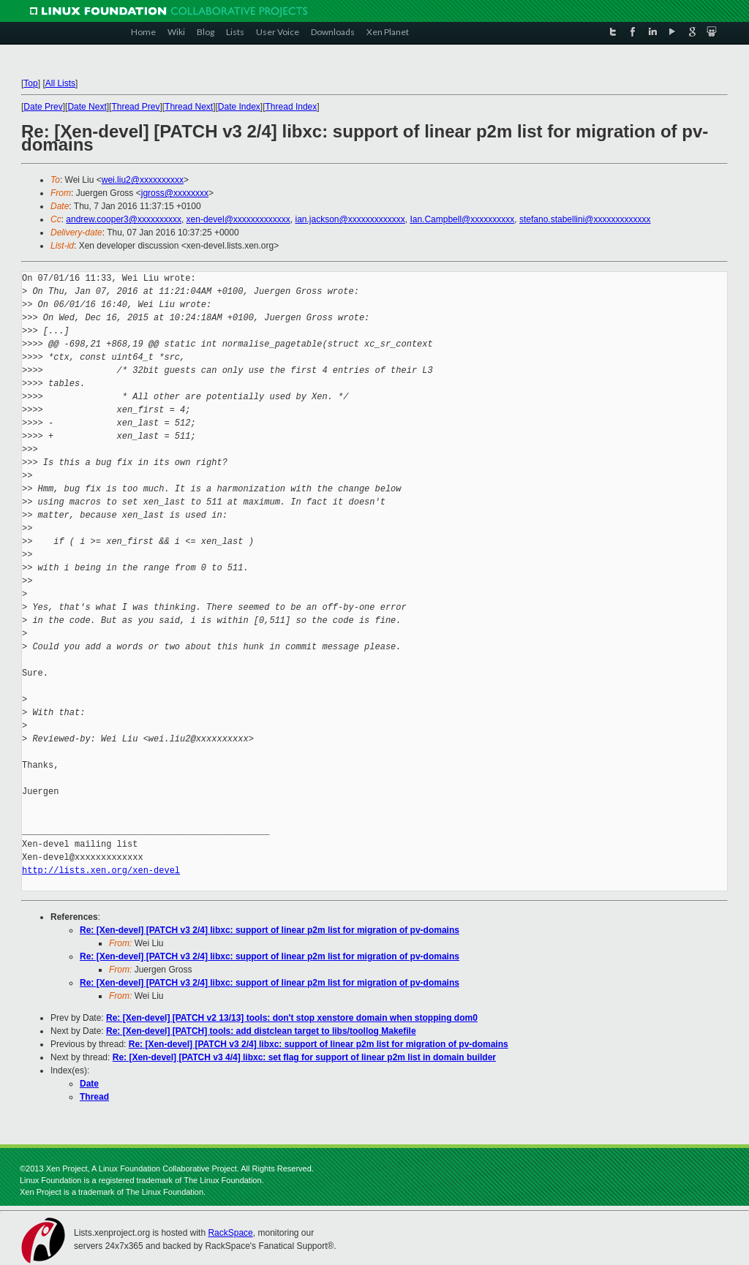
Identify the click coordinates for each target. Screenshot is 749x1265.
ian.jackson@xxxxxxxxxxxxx (349, 219)
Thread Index (291, 107)
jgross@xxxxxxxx (174, 193)
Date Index (239, 107)
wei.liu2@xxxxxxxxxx (143, 180)
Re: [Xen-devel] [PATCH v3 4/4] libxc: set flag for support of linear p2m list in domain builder (304, 1057)
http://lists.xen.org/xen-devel (101, 870)
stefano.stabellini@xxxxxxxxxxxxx (585, 219)
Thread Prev (135, 107)
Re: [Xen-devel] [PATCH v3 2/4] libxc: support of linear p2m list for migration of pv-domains (269, 930)
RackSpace (230, 1233)
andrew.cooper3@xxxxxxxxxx (123, 219)
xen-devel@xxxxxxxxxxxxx (238, 219)
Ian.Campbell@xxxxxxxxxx (462, 219)
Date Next (86, 107)
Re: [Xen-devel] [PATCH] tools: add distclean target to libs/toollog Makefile (261, 1031)
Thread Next (189, 107)
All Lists (60, 83)
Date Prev (42, 107)
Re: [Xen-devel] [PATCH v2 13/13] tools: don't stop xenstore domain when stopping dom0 (292, 1018)
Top (30, 83)
